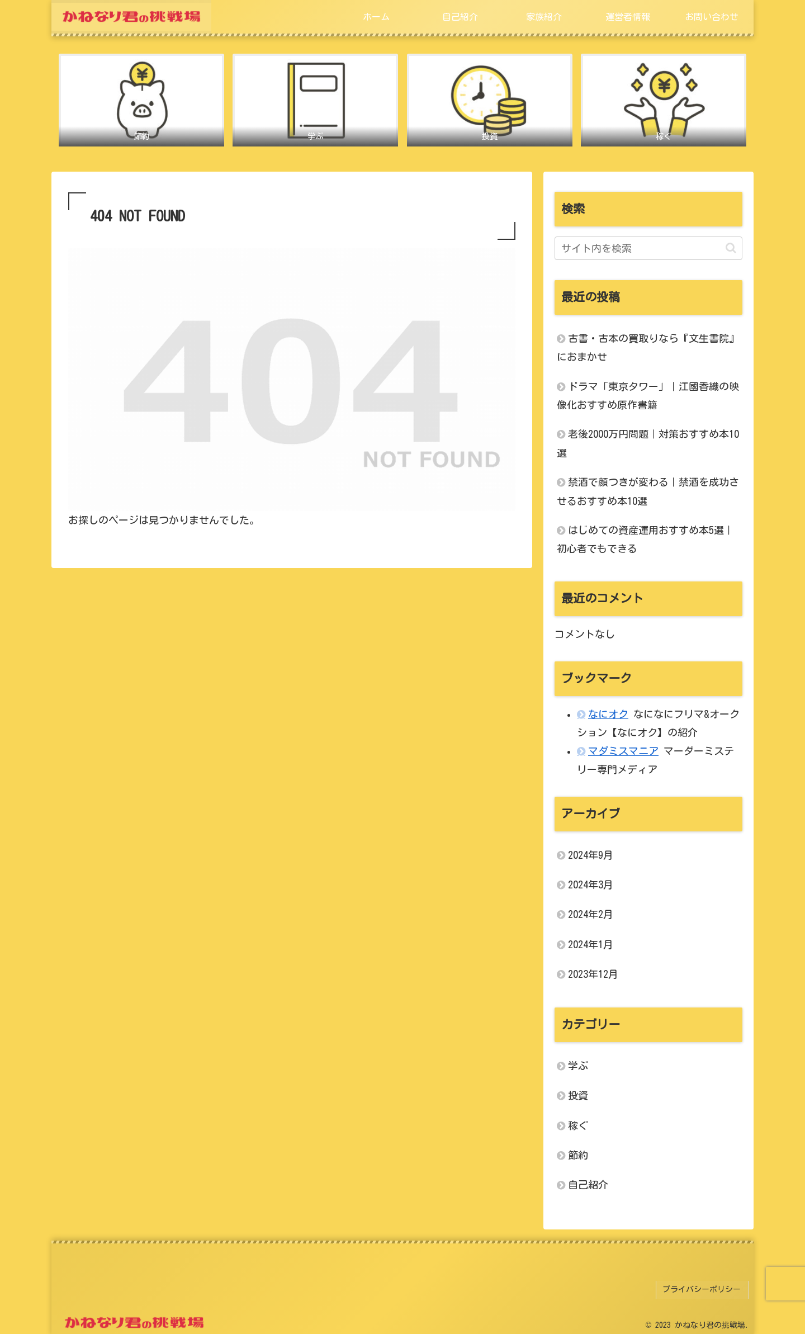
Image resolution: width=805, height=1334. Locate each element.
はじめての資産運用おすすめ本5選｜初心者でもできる (645, 540)
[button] (731, 248)
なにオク (608, 714)
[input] (648, 249)
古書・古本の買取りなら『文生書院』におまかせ (648, 348)
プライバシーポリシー (704, 1288)
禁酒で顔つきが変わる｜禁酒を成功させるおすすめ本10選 (648, 491)
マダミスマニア (623, 751)
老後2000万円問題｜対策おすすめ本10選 (648, 444)
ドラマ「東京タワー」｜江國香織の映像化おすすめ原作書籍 (648, 396)
